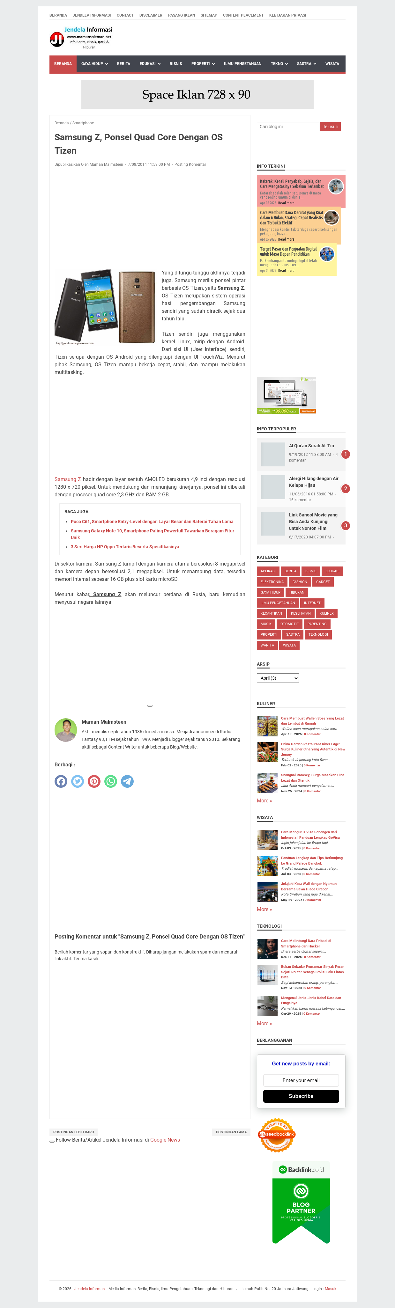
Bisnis (176, 64)
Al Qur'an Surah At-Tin (311, 445)
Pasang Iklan (181, 15)
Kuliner (327, 613)
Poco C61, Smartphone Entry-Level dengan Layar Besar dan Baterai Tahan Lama (152, 521)
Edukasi (148, 64)
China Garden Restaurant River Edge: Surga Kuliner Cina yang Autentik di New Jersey (313, 749)
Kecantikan (271, 613)
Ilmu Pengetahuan (242, 64)
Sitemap (209, 15)
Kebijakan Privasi (287, 15)
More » (264, 801)
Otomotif (289, 624)
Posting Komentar (190, 164)
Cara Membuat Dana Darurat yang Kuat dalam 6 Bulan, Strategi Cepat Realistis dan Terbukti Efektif (291, 217)
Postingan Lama (231, 1132)
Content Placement (243, 15)
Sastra (304, 64)
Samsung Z (68, 479)
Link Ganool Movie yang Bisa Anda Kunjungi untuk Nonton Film (313, 521)
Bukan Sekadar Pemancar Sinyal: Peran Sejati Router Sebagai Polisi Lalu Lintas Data (312, 972)
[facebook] (61, 781)
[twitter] (77, 781)
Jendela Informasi (92, 15)
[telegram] (127, 781)
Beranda (58, 15)
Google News (165, 1140)
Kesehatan (301, 613)
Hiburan (296, 592)
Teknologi (318, 634)
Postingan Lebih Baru (73, 1132)
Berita (123, 64)
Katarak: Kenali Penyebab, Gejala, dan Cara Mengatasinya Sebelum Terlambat (292, 184)
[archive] (278, 678)
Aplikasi (268, 571)
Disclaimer (150, 15)
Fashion (300, 582)
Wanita (267, 645)
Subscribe (301, 1096)
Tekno (277, 64)
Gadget (323, 582)
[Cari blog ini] (288, 126)
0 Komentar (312, 734)
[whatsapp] (110, 781)
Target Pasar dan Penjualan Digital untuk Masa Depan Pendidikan (288, 251)
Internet (312, 603)
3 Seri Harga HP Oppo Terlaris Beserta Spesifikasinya (125, 546)
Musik (266, 624)
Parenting (317, 624)
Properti (200, 64)
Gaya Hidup (92, 64)
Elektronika (272, 582)
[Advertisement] (150, 219)
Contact (125, 15)
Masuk (330, 1289)
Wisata (332, 64)
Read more (286, 203)
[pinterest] (94, 781)
